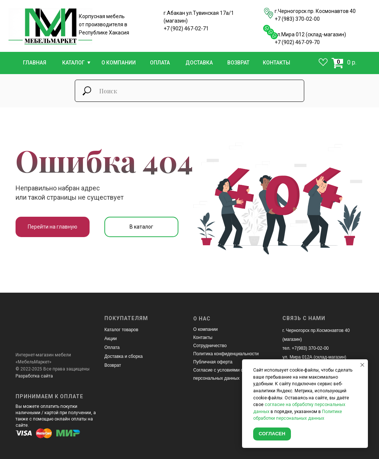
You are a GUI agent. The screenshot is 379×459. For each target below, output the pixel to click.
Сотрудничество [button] (210, 345)
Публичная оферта (212, 362)
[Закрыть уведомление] (362, 365)
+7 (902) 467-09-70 (297, 42)
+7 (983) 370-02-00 (297, 19)
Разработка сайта (34, 376)
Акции (110, 338)
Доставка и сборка (123, 356)
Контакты (202, 337)
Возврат (112, 365)
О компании (205, 329)
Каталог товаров (121, 329)
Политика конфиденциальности (226, 353)
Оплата (112, 347)
